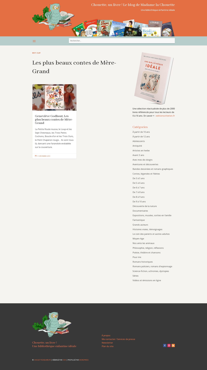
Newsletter (107, 342)
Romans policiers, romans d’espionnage (152, 266)
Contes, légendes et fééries (146, 173)
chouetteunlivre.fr (42, 360)
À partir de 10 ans (141, 131)
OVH (64, 360)
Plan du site (107, 346)
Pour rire (137, 257)
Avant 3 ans (138, 155)
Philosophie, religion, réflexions (148, 247)
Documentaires (140, 210)
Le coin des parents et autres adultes (151, 234)
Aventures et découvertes (145, 164)
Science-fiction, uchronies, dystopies (151, 271)
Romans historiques (143, 261)
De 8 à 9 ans (139, 196)
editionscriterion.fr (165, 115)
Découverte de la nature (145, 206)
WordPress (84, 360)
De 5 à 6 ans (139, 183)
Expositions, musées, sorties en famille (152, 215)
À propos (106, 335)
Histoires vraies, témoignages (147, 229)
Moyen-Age (138, 238)
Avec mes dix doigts (142, 159)
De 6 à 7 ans (139, 187)
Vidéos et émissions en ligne (147, 280)
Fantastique (139, 220)
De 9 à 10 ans (139, 201)
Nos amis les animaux (143, 243)
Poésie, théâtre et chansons (147, 252)
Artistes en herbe (141, 150)
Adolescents (139, 141)
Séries (135, 275)
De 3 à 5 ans (139, 178)
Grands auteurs (140, 224)
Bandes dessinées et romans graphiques (153, 169)
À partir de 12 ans (141, 136)
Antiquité (137, 145)
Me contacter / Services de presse (118, 339)
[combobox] (122, 40)
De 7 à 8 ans (139, 192)
